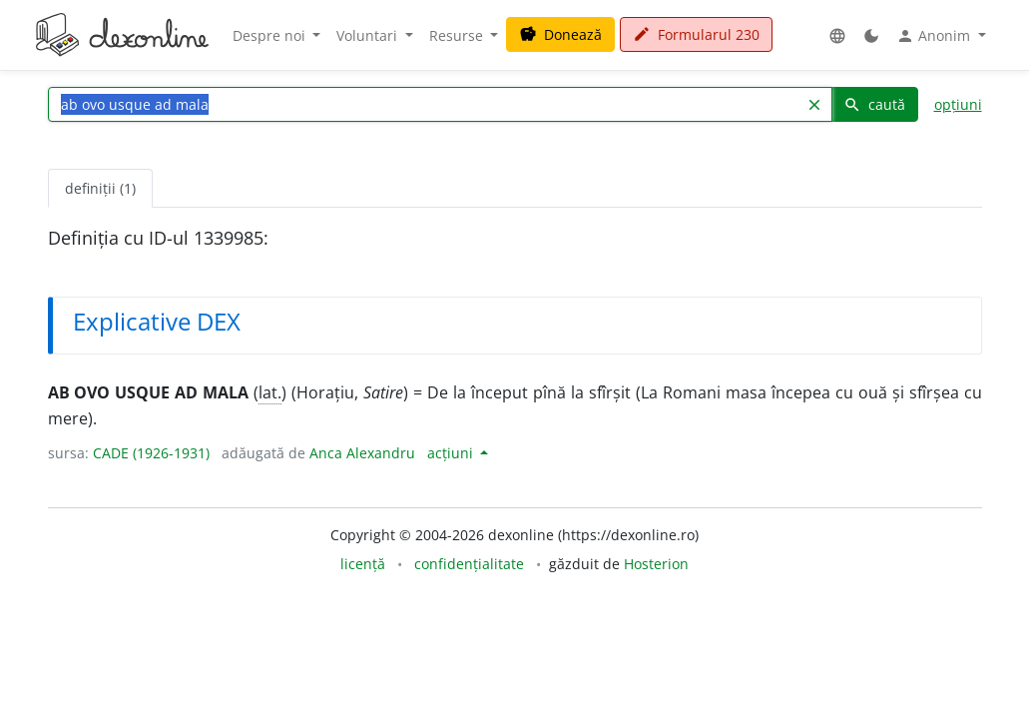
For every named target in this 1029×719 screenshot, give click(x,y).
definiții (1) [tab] (100, 188)
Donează (560, 34)
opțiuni (958, 104)
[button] (837, 35)
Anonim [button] (935, 36)
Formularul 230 (696, 34)
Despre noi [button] (271, 35)
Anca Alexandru (362, 452)
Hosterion (656, 563)
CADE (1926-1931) (151, 452)
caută (874, 104)
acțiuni (452, 452)
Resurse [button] (458, 35)
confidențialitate (469, 563)
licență (362, 563)
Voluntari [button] (368, 35)
